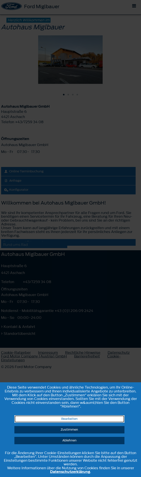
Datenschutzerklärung (70, 471)
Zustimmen (69, 429)
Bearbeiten (69, 419)
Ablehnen (69, 440)
